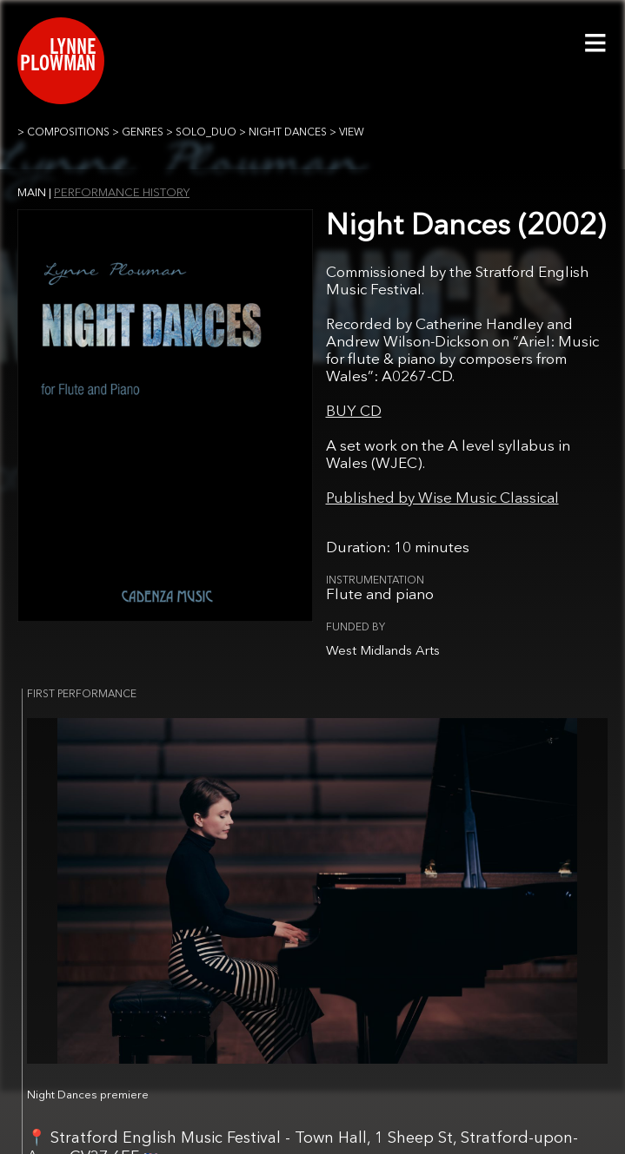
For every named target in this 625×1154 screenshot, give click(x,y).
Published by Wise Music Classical (442, 498)
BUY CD (354, 412)
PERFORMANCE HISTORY (121, 193)
